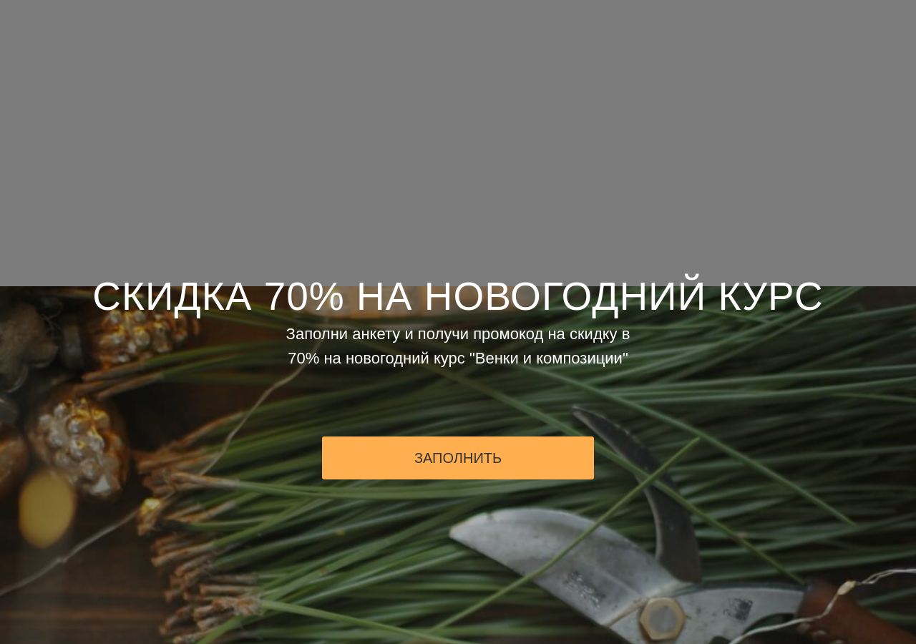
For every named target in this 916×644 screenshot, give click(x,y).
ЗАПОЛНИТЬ (458, 458)
